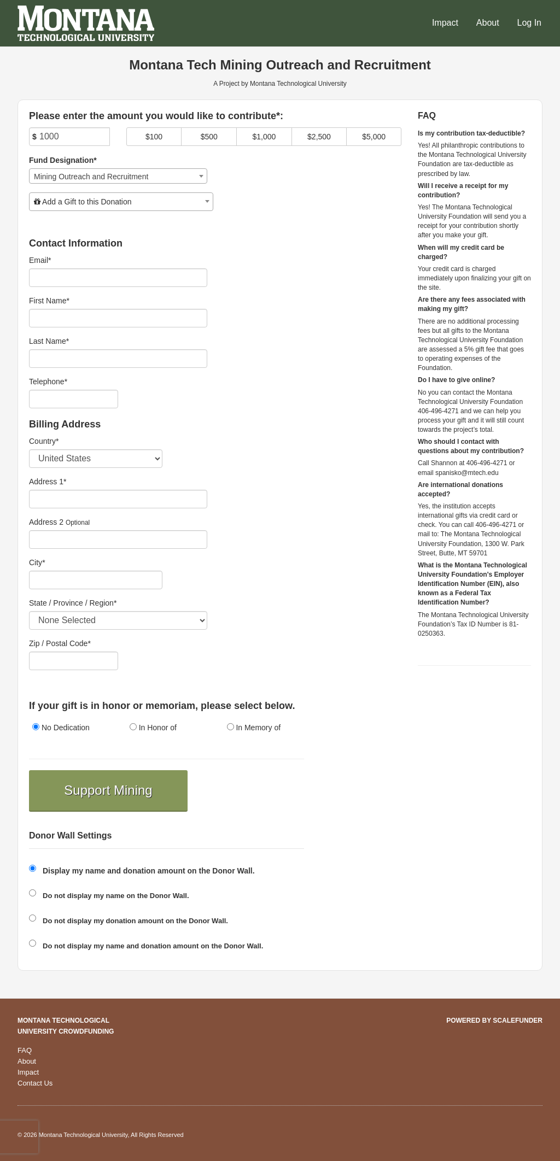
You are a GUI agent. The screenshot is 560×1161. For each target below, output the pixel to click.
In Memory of (254, 727)
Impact (445, 22)
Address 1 (48, 481)
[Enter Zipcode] (73, 661)
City (37, 562)
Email (40, 260)
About (487, 22)
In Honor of (153, 727)
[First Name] (118, 318)
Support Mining (108, 790)
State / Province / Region (72, 603)
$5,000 (374, 136)
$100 (153, 136)
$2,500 (319, 136)
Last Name (49, 341)
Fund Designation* (63, 160)
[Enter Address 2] (118, 539)
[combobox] (118, 176)
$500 (209, 136)
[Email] (118, 277)
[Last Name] (118, 358)
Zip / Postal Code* (60, 643)
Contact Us (35, 1083)
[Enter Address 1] (118, 499)
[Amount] (69, 136)
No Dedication (61, 727)
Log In (529, 22)
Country (44, 441)
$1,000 (264, 136)
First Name (49, 300)
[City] (95, 580)
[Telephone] (73, 399)
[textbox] (121, 201)
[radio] (69, 728)
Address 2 (46, 522)
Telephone (48, 381)
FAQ (25, 1050)
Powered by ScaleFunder (494, 1020)
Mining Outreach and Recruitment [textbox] (91, 176)
